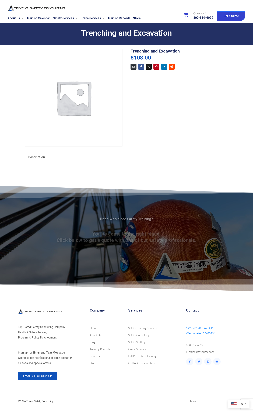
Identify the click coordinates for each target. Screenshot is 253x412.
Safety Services (65, 18)
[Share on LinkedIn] (164, 67)
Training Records (118, 18)
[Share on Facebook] (141, 67)
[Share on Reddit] (172, 67)
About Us (16, 18)
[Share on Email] (133, 67)
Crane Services (92, 18)
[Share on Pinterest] (156, 67)
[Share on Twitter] (149, 67)
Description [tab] (36, 157)
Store (137, 18)
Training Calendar (38, 18)
